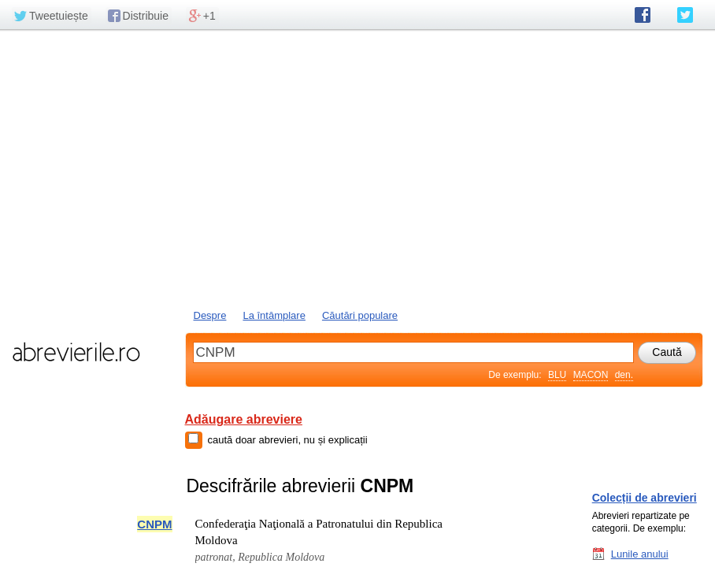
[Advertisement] (357, 167)
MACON (591, 374)
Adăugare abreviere (243, 419)
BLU (557, 374)
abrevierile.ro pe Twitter (685, 15)
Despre (210, 315)
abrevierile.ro (76, 352)
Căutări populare (360, 315)
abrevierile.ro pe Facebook (642, 15)
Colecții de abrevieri (644, 497)
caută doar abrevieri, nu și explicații (288, 440)
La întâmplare (274, 315)
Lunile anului (640, 553)
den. (624, 374)
